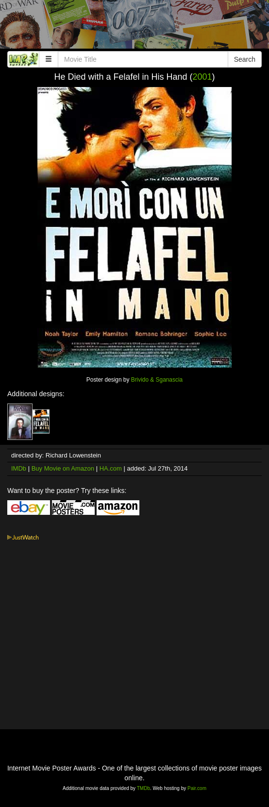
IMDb (18, 468)
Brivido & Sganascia (157, 379)
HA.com (111, 468)
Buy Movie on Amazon (63, 468)
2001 (202, 77)
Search (244, 59)
